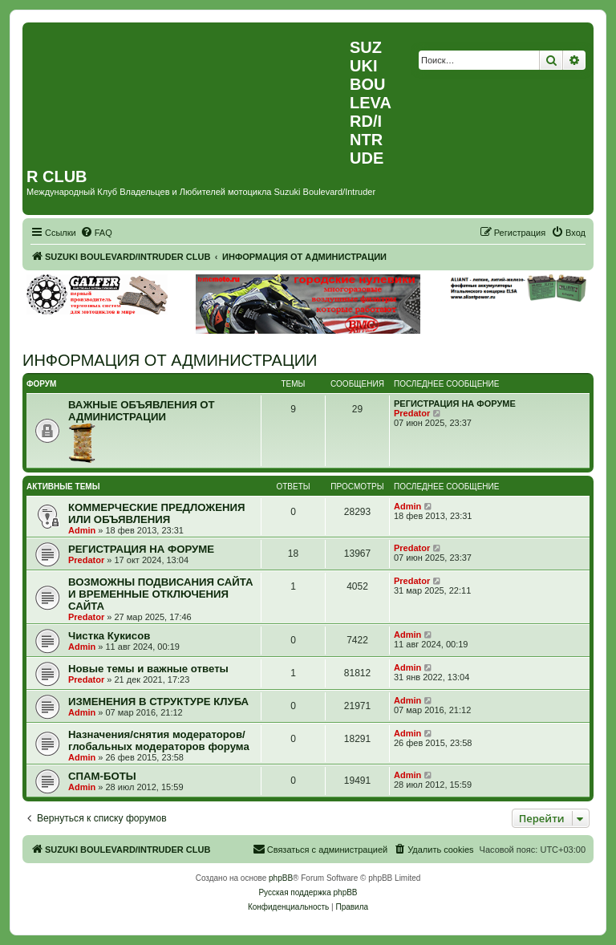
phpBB (281, 878)
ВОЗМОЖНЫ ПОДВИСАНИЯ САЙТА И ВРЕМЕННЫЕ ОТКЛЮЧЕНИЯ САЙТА (160, 594)
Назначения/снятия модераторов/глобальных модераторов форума (158, 740)
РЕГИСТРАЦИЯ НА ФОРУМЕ (455, 403)
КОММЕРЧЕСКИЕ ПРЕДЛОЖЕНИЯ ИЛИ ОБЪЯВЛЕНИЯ (156, 513)
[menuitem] (96, 232)
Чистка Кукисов (109, 636)
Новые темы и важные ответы (148, 669)
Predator (412, 413)
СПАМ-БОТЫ (102, 776)
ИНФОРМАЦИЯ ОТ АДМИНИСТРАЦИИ (169, 360)
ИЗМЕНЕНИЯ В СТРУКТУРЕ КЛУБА (158, 702)
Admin (81, 530)
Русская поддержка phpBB (307, 892)
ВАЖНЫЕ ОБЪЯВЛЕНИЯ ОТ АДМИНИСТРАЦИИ (141, 411)
